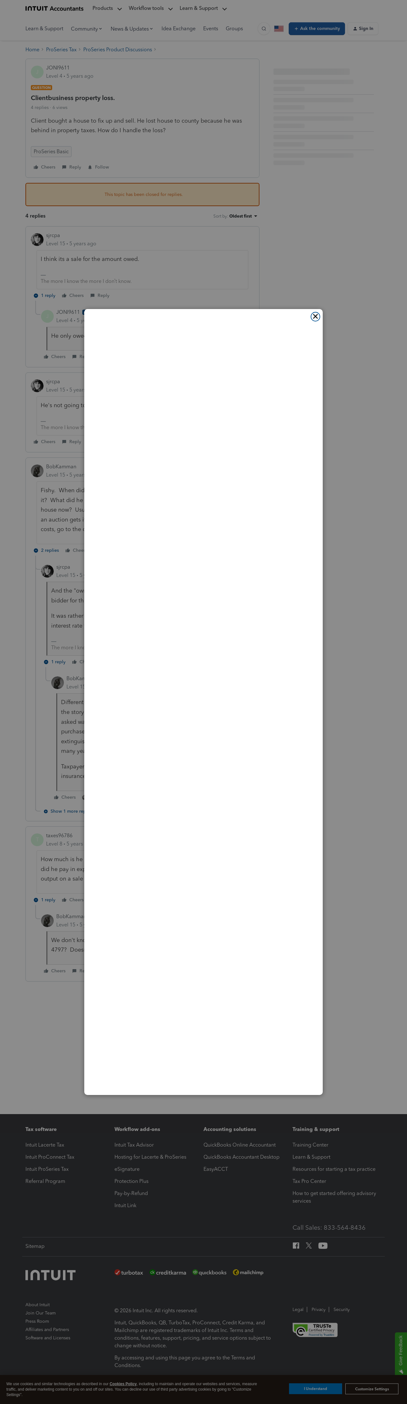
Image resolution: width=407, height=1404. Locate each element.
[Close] (315, 317)
